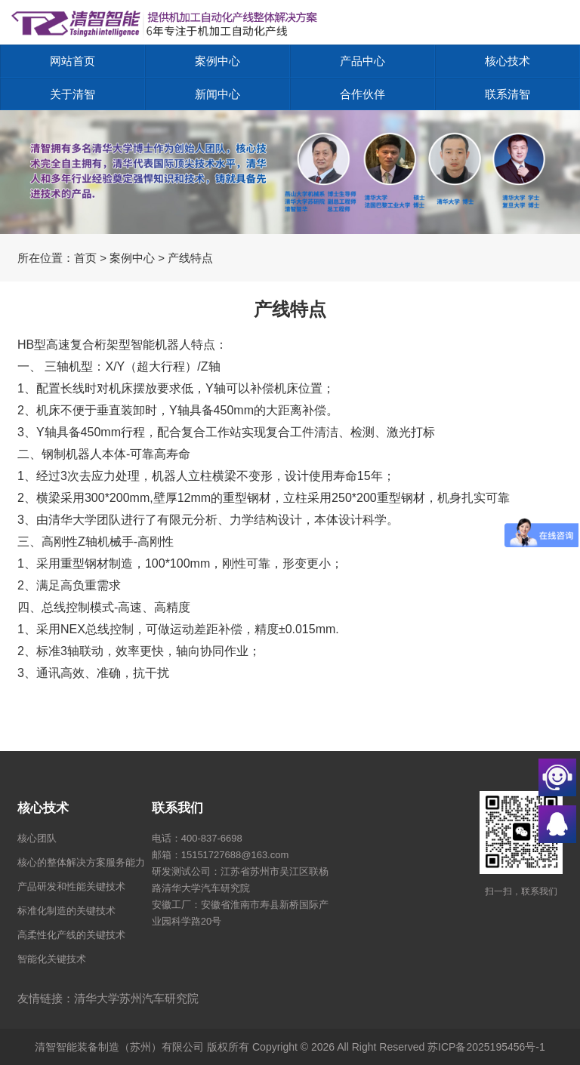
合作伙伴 (362, 94)
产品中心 (362, 60)
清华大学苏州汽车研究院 (136, 998)
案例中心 (217, 60)
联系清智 (507, 94)
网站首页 (72, 60)
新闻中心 (217, 94)
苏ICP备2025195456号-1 (486, 1047)
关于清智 (72, 94)
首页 (85, 257)
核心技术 (507, 60)
